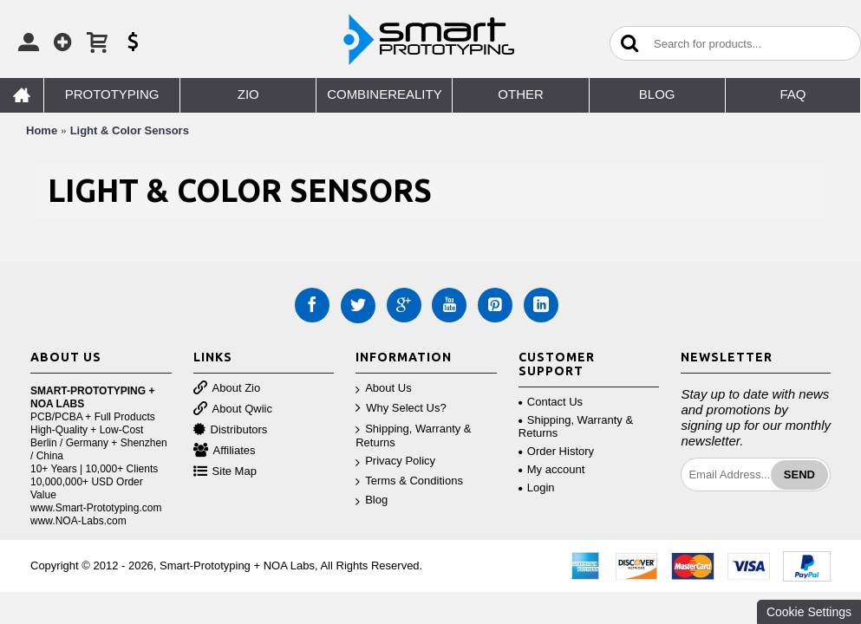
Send (799, 474)
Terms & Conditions (409, 481)
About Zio (227, 388)
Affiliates (224, 451)
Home (41, 130)
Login (537, 487)
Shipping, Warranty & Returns (413, 436)
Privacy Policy (395, 461)
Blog (371, 500)
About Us (383, 388)
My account (551, 469)
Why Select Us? (400, 408)
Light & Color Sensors (129, 130)
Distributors (230, 430)
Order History (556, 451)
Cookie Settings (808, 612)
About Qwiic (232, 409)
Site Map (225, 472)
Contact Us (551, 401)
